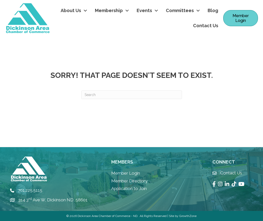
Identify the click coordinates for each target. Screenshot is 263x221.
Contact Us (205, 25)
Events (144, 10)
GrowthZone (188, 216)
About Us (71, 10)
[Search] (131, 94)
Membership (109, 10)
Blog (213, 10)
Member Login (125, 173)
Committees (180, 10)
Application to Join (129, 188)
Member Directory (129, 180)
